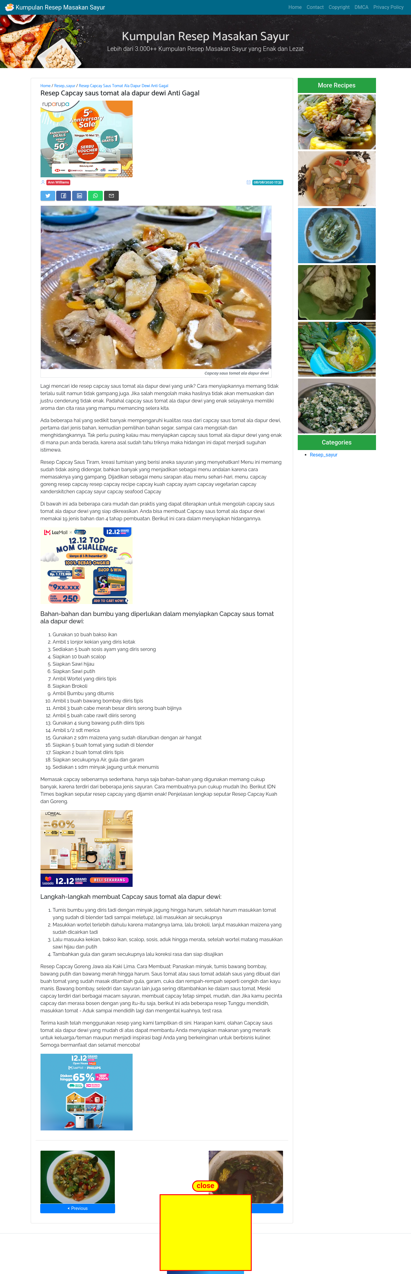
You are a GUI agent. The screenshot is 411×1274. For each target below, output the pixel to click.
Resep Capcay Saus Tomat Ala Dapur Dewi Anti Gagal (123, 86)
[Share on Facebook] (63, 196)
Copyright (339, 7)
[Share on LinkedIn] (79, 196)
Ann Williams (58, 182)
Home (295, 7)
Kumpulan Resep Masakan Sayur (55, 7)
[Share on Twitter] (48, 196)
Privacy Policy (389, 7)
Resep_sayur (64, 86)
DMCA (361, 7)
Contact (315, 7)
